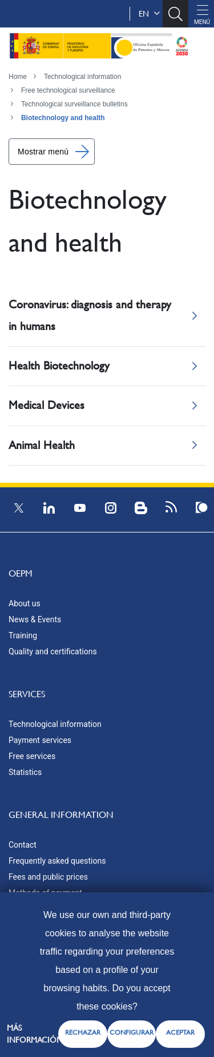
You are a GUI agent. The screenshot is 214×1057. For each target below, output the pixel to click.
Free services (32, 756)
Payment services (40, 740)
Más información (35, 1033)
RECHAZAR (82, 1032)
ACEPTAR (180, 1032)
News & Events (35, 619)
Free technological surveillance (68, 90)
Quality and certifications (53, 651)
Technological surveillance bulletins (74, 104)
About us (25, 603)
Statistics (25, 772)
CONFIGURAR (132, 1032)
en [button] (149, 14)
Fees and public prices (48, 876)
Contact (23, 844)
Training (23, 635)
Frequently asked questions (57, 860)
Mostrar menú (43, 151)
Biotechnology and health (63, 118)
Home (18, 77)
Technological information (82, 77)
